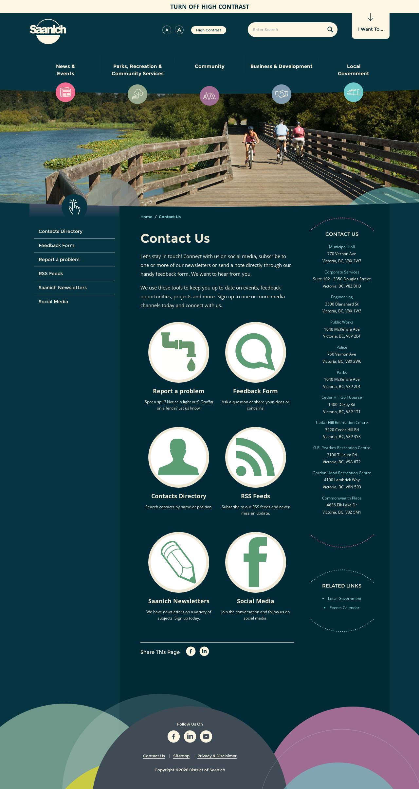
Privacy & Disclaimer (217, 755)
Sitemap (181, 755)
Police (342, 347)
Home (146, 216)
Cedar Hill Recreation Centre (342, 422)
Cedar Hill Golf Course (341, 397)
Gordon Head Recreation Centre (342, 473)
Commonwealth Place (342, 498)
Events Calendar (344, 607)
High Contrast (208, 30)
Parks (342, 372)
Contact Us (154, 755)
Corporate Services (341, 272)
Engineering (342, 297)
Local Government (344, 598)
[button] (166, 30)
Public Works (342, 322)
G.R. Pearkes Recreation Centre (341, 447)
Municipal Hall (342, 247)
